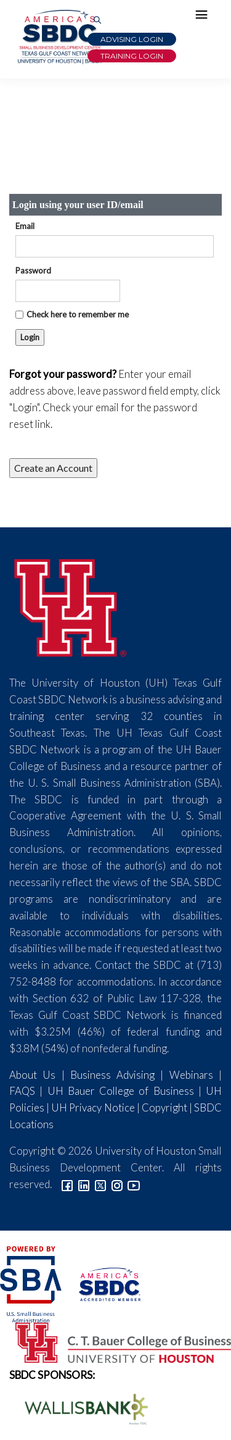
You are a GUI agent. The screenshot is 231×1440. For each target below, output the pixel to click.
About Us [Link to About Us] (32, 1074)
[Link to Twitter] (100, 1184)
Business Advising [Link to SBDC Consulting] (112, 1074)
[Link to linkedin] (83, 1184)
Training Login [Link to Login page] (131, 56)
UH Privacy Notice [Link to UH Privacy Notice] (92, 1107)
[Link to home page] (58, 37)
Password (33, 270)
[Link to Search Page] (97, 21)
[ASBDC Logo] (101, 1283)
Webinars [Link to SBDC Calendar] (191, 1074)
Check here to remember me (77, 314)
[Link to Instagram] (117, 1184)
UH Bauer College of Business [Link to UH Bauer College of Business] (120, 1090)
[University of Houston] (70, 606)
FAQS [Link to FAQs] (22, 1090)
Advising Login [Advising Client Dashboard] (131, 39)
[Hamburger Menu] (204, 17)
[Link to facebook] (67, 1184)
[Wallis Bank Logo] (79, 1407)
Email (24, 226)
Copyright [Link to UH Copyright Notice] (164, 1107)
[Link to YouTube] (133, 1184)
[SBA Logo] (31, 1283)
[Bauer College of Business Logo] (115, 1341)
